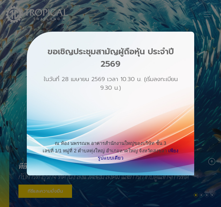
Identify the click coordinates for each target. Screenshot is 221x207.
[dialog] (110, 103)
